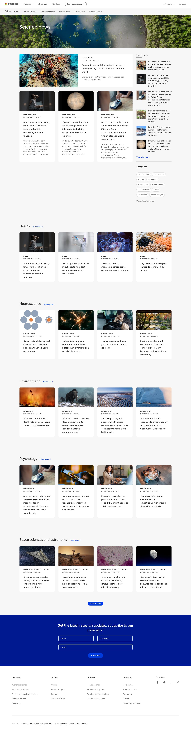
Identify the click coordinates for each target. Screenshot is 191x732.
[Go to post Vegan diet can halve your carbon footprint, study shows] (154, 253)
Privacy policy (61, 724)
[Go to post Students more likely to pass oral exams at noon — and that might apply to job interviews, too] (115, 488)
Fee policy (16, 703)
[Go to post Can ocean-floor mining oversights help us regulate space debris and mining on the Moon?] (154, 569)
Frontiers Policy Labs (96, 689)
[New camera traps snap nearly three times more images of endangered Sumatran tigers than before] (142, 116)
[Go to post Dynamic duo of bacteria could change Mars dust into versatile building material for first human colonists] (76, 125)
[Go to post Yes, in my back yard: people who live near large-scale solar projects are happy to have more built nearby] (115, 412)
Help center (128, 685)
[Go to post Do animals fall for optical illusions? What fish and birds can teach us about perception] (37, 333)
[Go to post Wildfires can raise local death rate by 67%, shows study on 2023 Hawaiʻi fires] (37, 408)
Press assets (80, 11)
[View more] (38, 227)
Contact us (128, 694)
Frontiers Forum (93, 685)
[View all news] (143, 157)
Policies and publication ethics (25, 694)
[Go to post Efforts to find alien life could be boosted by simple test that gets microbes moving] (115, 569)
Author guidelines (19, 685)
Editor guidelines (19, 699)
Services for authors (20, 689)
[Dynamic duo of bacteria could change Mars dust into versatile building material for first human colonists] (142, 146)
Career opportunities (132, 703)
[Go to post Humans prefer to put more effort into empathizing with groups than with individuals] (154, 488)
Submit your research (76, 4)
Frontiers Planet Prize (96, 699)
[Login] (182, 4)
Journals (54, 694)
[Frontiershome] (12, 4)
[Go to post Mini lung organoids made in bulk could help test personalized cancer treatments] (76, 255)
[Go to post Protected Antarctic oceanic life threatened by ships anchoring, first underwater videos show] (154, 410)
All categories (94, 11)
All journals (42, 4)
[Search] (168, 4)
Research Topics (58, 689)
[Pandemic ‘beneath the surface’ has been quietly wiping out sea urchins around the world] (142, 65)
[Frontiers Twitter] (164, 682)
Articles (54, 685)
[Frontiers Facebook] (157, 682)
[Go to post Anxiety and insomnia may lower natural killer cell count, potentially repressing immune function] (37, 125)
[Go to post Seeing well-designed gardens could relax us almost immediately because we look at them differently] (154, 334)
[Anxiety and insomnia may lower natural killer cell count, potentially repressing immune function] (142, 81)
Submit (126, 699)
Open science (64, 11)
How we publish (58, 699)
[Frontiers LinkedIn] (171, 682)
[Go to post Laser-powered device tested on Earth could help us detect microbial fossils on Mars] (76, 569)
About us (27, 4)
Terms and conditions (78, 724)
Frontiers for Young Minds (98, 694)
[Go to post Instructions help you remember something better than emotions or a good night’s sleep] (76, 333)
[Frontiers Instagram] (177, 682)
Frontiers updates (48, 11)
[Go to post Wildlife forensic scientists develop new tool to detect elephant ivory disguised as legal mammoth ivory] (76, 412)
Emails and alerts (130, 689)
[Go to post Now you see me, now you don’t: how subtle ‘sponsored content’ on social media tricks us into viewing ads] (76, 489)
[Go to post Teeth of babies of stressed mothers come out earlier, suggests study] (115, 253)
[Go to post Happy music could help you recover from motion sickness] (115, 331)
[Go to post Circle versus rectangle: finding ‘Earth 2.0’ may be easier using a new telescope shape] (37, 569)
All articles (56, 4)
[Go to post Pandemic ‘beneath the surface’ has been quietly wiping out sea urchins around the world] (76, 70)
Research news (30, 11)
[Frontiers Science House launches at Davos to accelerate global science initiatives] (142, 131)
